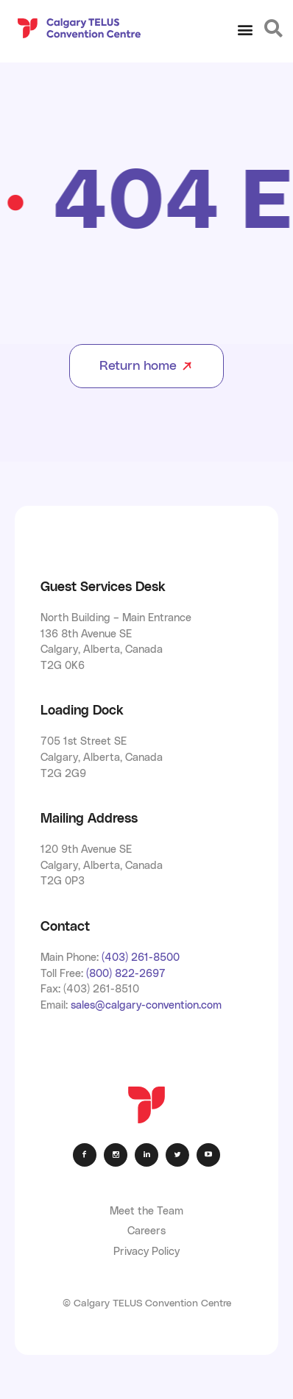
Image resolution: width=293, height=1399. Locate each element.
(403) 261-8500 (141, 957)
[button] (245, 30)
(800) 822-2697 (126, 973)
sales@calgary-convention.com (146, 1005)
